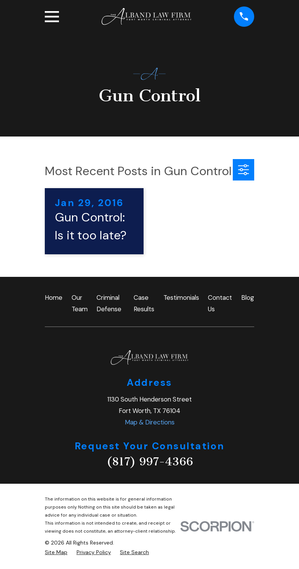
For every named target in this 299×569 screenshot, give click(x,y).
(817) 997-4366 (149, 461)
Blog (247, 297)
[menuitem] (56, 552)
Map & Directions (150, 422)
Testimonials (181, 297)
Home (53, 297)
